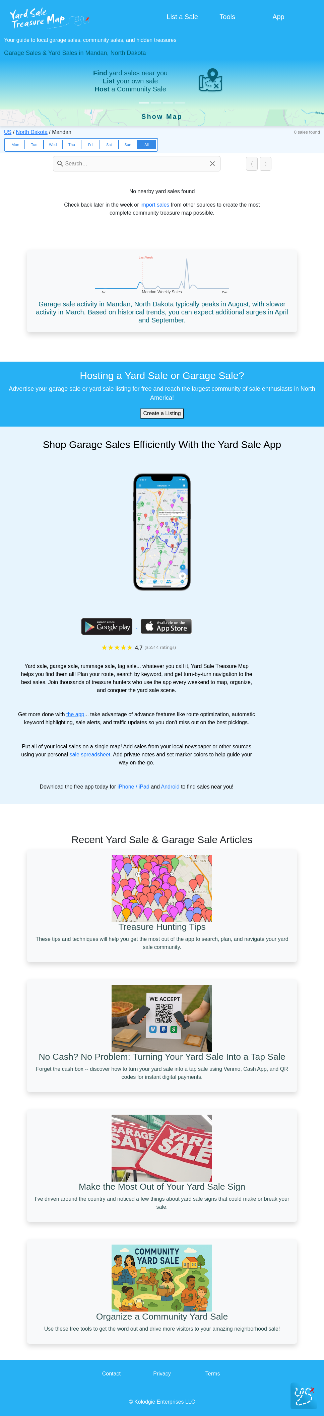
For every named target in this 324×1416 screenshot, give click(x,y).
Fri (90, 144)
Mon (15, 144)
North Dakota (32, 132)
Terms (212, 1373)
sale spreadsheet (89, 754)
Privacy (162, 1373)
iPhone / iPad (133, 787)
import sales (154, 205)
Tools (227, 16)
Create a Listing (162, 413)
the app (75, 714)
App (278, 16)
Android (170, 787)
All (146, 144)
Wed (53, 144)
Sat (109, 144)
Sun (127, 144)
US (7, 132)
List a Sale (182, 16)
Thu (71, 144)
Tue (34, 144)
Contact (111, 1373)
